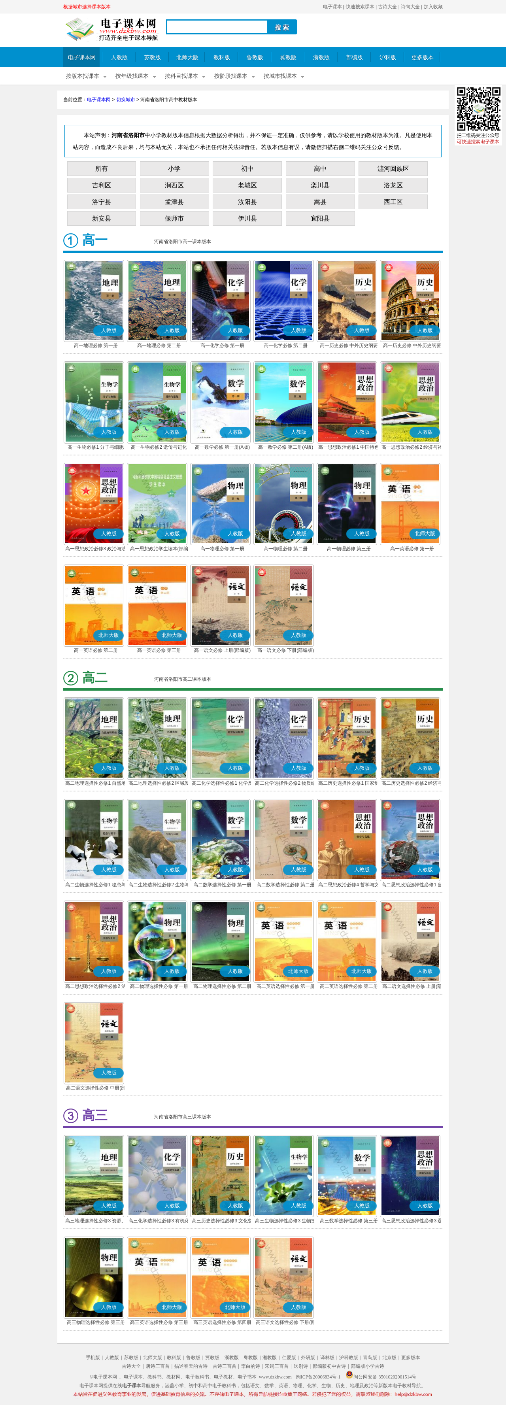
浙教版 (321, 57)
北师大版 (187, 57)
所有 (101, 168)
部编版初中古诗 (329, 1366)
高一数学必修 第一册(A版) (222, 447)
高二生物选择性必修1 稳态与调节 (95, 885)
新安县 (101, 218)
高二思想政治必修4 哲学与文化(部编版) (348, 885)
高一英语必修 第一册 (412, 548)
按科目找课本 (181, 76)
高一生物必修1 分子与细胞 (96, 447)
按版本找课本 (82, 76)
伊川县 (247, 218)
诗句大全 (410, 6)
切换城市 (125, 99)
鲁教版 (255, 57)
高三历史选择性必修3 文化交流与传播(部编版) (222, 1221)
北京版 (389, 1357)
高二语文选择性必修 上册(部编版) (412, 987)
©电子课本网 (103, 1377)
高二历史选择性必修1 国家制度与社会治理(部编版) (348, 783)
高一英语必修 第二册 (96, 650)
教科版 (221, 57)
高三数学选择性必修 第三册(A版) (349, 1221)
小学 (174, 168)
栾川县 (320, 185)
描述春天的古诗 (191, 1366)
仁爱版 (289, 1357)
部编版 (354, 57)
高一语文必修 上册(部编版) (222, 650)
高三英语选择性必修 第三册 (159, 1322)
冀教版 (288, 57)
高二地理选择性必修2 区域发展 (158, 783)
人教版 (119, 57)
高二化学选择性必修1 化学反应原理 (222, 783)
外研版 (308, 1357)
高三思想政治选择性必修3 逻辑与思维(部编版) (411, 1221)
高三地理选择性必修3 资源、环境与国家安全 (95, 1221)
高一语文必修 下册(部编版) (285, 650)
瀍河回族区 (393, 168)
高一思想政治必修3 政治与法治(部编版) (95, 549)
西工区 (393, 201)
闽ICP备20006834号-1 (318, 1377)
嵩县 (320, 201)
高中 (320, 168)
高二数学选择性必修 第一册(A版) (222, 885)
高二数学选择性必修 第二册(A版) (286, 885)
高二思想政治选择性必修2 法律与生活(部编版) (95, 987)
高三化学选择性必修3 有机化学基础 (158, 1221)
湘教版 (269, 1357)
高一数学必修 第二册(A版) (285, 447)
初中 (247, 168)
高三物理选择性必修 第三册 (96, 1322)
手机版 (93, 1357)
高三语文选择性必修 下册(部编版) (285, 1323)
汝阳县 (247, 201)
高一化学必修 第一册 (222, 345)
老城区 (247, 185)
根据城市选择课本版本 (87, 6)
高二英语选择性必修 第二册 (349, 986)
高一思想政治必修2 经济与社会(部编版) (411, 447)
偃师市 (174, 218)
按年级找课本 (132, 76)
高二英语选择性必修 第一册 (286, 986)
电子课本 (332, 6)
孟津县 (174, 201)
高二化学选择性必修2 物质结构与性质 (285, 783)
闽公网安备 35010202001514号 (381, 1377)
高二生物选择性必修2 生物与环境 (158, 885)
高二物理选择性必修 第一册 (159, 986)
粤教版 (251, 1357)
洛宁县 (101, 201)
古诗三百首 (224, 1366)
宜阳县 (320, 218)
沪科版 (388, 57)
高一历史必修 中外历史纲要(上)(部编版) (349, 346)
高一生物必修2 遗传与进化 (159, 447)
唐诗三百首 (158, 1366)
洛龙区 (393, 185)
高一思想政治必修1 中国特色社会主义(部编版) (348, 447)
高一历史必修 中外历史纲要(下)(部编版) (412, 346)
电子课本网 (82, 57)
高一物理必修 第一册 (222, 548)
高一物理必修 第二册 (286, 548)
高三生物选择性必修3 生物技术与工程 (285, 1221)
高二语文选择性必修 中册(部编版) (96, 1088)
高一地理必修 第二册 (159, 345)
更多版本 (423, 57)
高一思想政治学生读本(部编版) (159, 549)
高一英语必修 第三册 (159, 650)
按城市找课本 (280, 76)
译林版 (327, 1357)
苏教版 (152, 57)
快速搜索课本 (360, 6)
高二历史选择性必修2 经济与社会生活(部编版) (411, 783)
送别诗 (301, 1366)
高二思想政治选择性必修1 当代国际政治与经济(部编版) (411, 885)
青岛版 (370, 1357)
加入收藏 (433, 6)
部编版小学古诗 (367, 1366)
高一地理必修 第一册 (96, 345)
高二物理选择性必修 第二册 (222, 986)
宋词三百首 (277, 1366)
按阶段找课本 (230, 76)
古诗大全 (387, 6)
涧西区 (174, 185)
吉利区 (101, 185)
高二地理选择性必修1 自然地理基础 (95, 783)
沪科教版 (348, 1357)
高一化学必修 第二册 (286, 345)
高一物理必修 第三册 (349, 548)
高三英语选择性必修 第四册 (222, 1322)
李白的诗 (250, 1366)
